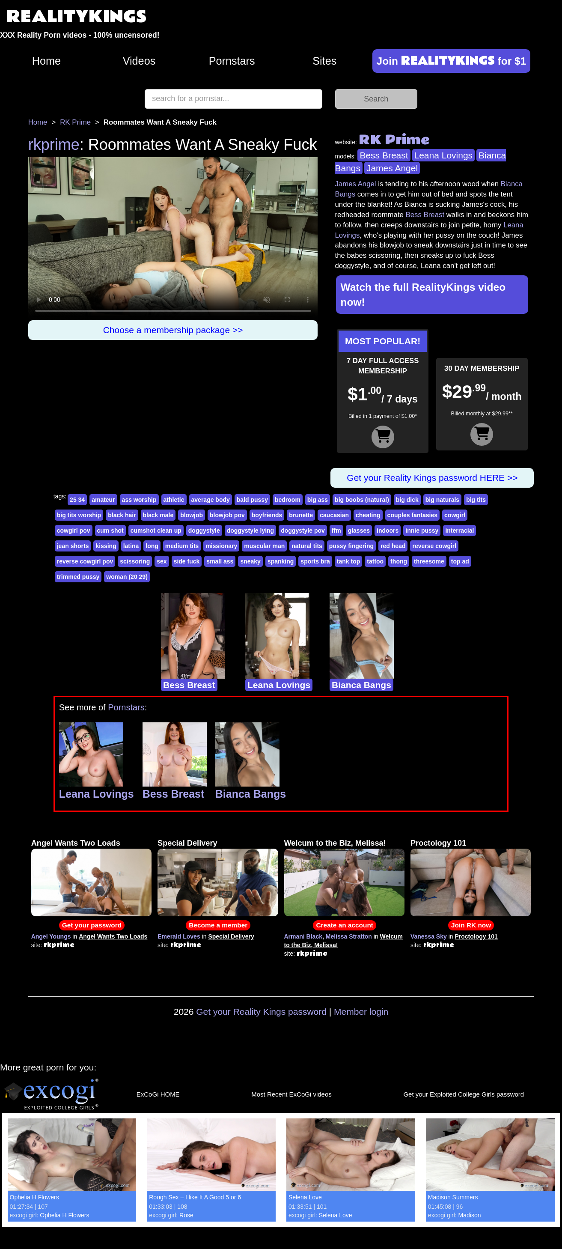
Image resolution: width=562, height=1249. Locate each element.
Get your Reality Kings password (261, 1011)
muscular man (264, 546)
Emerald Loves (179, 936)
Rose (186, 1215)
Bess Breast (384, 155)
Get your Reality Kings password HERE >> (432, 478)
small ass (219, 561)
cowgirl (454, 515)
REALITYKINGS (76, 17)
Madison (469, 1215)
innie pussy (421, 530)
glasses (359, 530)
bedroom (287, 499)
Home (46, 61)
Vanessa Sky (428, 936)
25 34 (77, 499)
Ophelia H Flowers (34, 1197)
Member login (361, 1011)
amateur (103, 499)
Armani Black (303, 936)
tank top (348, 561)
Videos (139, 61)
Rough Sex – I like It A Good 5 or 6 (195, 1197)
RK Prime (75, 122)
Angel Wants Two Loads (75, 843)
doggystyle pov (303, 530)
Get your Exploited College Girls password (463, 1094)
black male (158, 515)
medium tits (182, 546)
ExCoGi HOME (158, 1094)
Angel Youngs (51, 936)
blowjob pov (227, 515)
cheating (368, 515)
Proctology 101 (438, 843)
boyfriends (267, 515)
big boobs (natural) (362, 499)
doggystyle (204, 530)
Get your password (92, 925)
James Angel (392, 168)
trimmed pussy (78, 576)
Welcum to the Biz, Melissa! (335, 843)
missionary (221, 546)
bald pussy (252, 499)
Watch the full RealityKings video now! (423, 294)
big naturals (442, 499)
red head (393, 546)
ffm (336, 530)
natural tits (306, 546)
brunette (301, 515)
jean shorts (73, 546)
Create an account (344, 925)
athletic (174, 499)
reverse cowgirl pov (85, 561)
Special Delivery (187, 843)
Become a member (218, 925)
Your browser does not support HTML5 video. (173, 238)
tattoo (375, 561)
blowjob (191, 515)
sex (162, 561)
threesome (429, 561)
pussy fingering (351, 546)
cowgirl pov (73, 530)
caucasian (334, 515)
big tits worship (79, 515)
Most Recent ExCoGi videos (291, 1094)
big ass (317, 499)
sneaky (250, 561)
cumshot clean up (156, 530)
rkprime (54, 144)
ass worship (139, 499)
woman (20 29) (126, 576)
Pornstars (232, 61)
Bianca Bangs (361, 685)
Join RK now (471, 925)
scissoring (135, 561)
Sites (324, 61)
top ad (460, 561)
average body (210, 499)
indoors (387, 530)
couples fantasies (412, 515)
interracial (459, 530)
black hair (122, 515)
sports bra (315, 561)
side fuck (187, 561)
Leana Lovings (443, 155)
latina (131, 546)
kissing (105, 546)
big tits (476, 499)
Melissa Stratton (349, 936)
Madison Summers (453, 1197)
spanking (281, 561)
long (152, 546)
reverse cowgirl (434, 546)
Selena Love (305, 1197)
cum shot (110, 530)
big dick (407, 499)
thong (398, 561)
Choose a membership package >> (173, 330)
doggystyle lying (250, 530)
